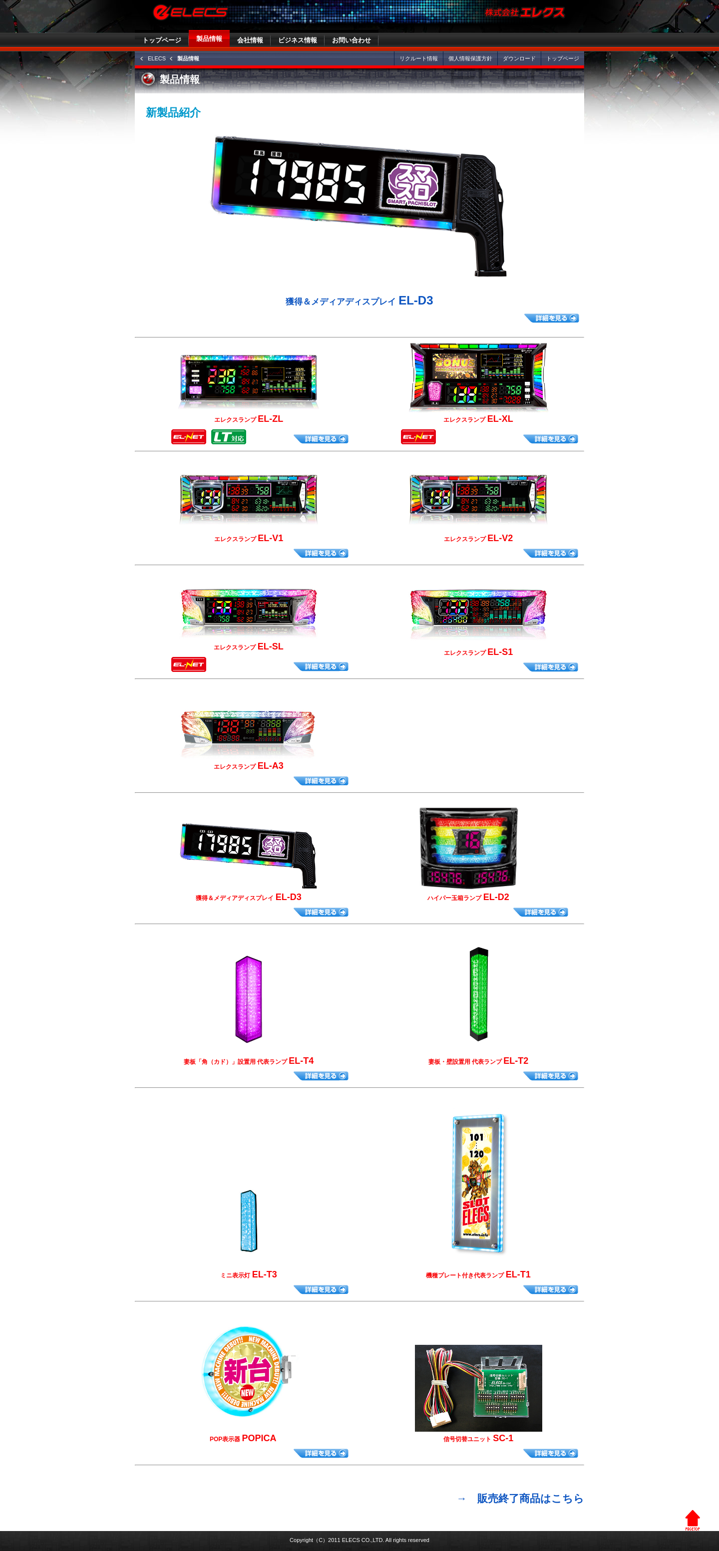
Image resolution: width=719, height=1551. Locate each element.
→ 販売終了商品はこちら (520, 1498)
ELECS (157, 58)
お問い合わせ (351, 40)
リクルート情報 (418, 58)
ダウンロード (519, 58)
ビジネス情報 (297, 40)
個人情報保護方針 (470, 58)
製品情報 (209, 38)
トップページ (161, 40)
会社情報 (250, 40)
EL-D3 (359, 300)
